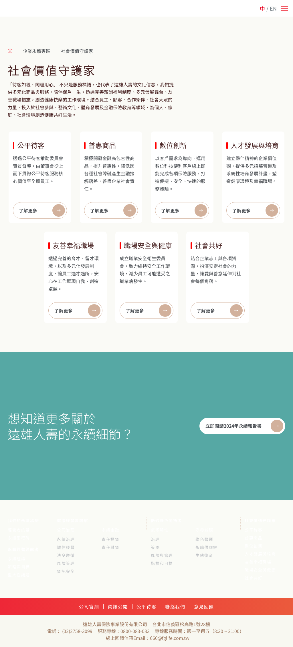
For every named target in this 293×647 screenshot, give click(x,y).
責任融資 (110, 547)
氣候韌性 (160, 530)
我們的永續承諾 (23, 520)
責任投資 (110, 539)
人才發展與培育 (260, 554)
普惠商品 (253, 538)
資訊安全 (66, 571)
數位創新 (253, 546)
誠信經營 (66, 547)
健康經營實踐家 (72, 520)
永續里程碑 (19, 538)
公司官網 (89, 606)
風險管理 (66, 563)
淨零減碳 (204, 530)
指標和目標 (162, 563)
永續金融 (110, 530)
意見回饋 (204, 606)
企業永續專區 (36, 50)
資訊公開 (118, 606)
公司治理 (66, 530)
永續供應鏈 (206, 547)
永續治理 (66, 539)
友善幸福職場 (258, 562)
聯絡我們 (175, 606)
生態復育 (204, 555)
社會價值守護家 (260, 520)
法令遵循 (66, 555)
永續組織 (16, 559)
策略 (155, 547)
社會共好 (253, 578)
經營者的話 (19, 530)
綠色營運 (204, 539)
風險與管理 (162, 555)
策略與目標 (19, 567)
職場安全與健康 (260, 570)
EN (273, 8)
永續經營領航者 (23, 549)
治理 (155, 539)
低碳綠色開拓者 (166, 520)
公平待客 (253, 530)
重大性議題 (19, 575)
